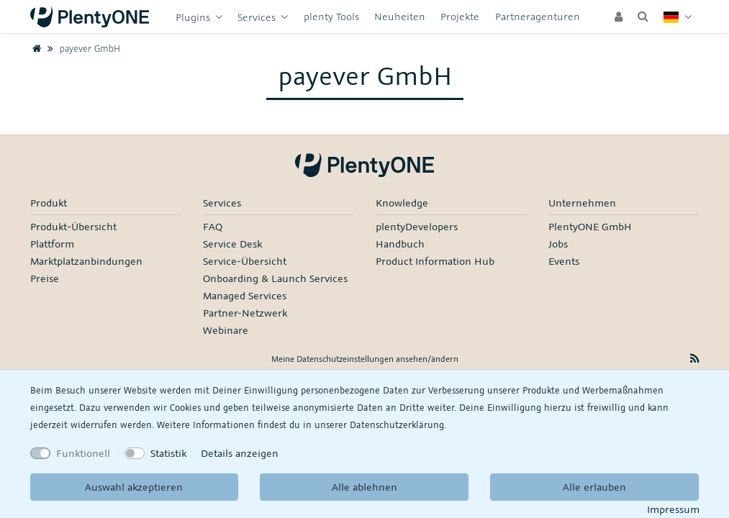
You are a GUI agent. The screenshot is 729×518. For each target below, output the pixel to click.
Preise (44, 278)
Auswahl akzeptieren (134, 487)
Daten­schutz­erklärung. (398, 424)
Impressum (673, 509)
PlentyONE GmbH (590, 226)
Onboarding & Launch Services (275, 278)
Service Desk (232, 243)
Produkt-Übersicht (73, 226)
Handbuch (400, 243)
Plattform (52, 243)
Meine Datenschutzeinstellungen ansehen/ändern (364, 358)
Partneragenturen (537, 16)
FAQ (212, 226)
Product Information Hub (435, 261)
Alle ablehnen (364, 487)
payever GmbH (81, 48)
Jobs (558, 243)
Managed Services (244, 295)
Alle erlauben (594, 487)
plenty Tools (331, 16)
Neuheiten (399, 16)
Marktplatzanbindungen (86, 261)
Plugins (194, 17)
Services (258, 17)
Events (563, 261)
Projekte (459, 16)
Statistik (168, 453)
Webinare (225, 330)
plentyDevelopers (417, 226)
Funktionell (83, 453)
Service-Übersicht (244, 261)
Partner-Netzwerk (245, 312)
